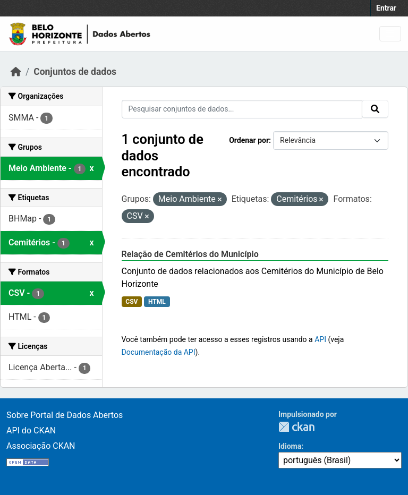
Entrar (386, 8)
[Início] (16, 71)
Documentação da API (159, 352)
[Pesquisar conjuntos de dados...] (242, 109)
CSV (131, 301)
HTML (157, 301)
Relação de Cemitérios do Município (190, 254)
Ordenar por (249, 140)
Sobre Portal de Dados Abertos (64, 415)
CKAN (296, 426)
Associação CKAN (40, 446)
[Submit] (375, 109)
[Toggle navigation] (390, 33)
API (320, 339)
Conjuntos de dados (74, 71)
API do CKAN (31, 430)
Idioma (289, 446)
